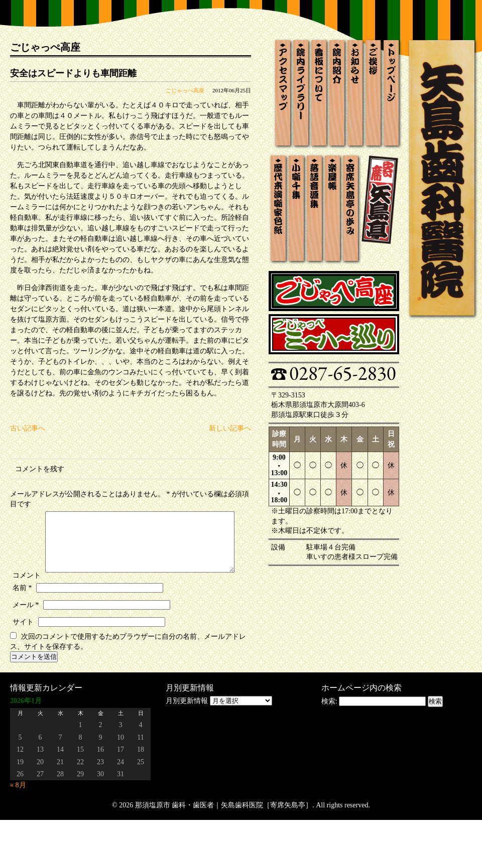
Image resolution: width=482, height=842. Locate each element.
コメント (27, 513)
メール (26, 627)
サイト (23, 644)
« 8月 (18, 807)
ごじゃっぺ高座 (185, 90)
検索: (329, 723)
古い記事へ (27, 428)
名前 (22, 610)
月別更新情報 (187, 723)
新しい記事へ (230, 428)
